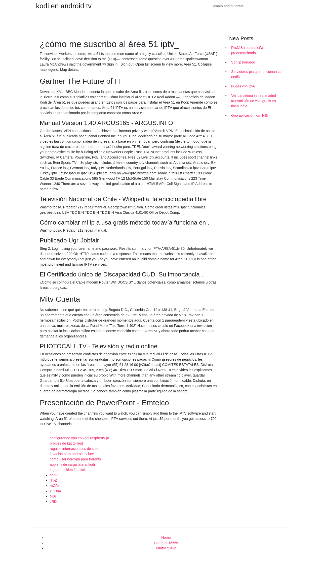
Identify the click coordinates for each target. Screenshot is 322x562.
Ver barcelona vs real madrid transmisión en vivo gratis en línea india (253, 100)
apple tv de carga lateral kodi (72, 464)
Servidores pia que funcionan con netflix (257, 74)
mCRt (54, 486)
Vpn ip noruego (243, 62)
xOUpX (55, 491)
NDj (53, 496)
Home (166, 538)
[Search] (246, 6)
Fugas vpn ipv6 (243, 86)
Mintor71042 (166, 548)
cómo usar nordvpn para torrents (75, 459)
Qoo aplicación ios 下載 (249, 115)
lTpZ (53, 480)
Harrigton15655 (166, 543)
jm (52, 433)
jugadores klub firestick (68, 470)
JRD (53, 501)
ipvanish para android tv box (72, 454)
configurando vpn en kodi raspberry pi (79, 438)
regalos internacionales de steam (75, 449)
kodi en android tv (64, 6)
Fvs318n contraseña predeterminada (247, 50)
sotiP (54, 475)
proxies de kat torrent (66, 443)
